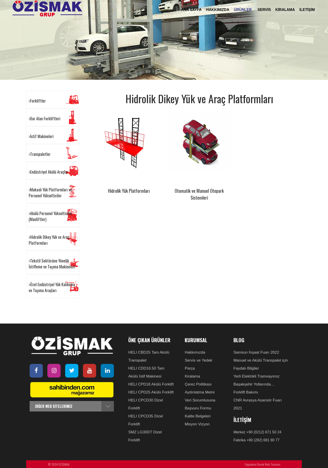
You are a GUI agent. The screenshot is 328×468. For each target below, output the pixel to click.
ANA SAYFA (191, 10)
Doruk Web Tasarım (268, 464)
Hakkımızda (195, 352)
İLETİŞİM (307, 10)
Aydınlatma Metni (200, 392)
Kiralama (192, 376)
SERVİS (264, 10)
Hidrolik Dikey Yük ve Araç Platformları (49, 240)
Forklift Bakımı (245, 392)
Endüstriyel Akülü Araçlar (48, 172)
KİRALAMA (285, 10)
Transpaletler (40, 154)
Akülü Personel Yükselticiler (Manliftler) (50, 216)
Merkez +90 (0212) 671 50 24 (257, 432)
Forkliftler (37, 101)
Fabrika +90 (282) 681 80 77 (256, 440)
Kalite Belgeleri (197, 416)
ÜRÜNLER (243, 10)
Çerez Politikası (198, 384)
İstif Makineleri (41, 136)
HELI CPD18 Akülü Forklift (151, 384)
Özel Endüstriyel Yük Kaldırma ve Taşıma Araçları (52, 287)
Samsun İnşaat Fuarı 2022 (256, 352)
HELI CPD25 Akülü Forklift (151, 392)
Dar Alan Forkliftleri (44, 118)
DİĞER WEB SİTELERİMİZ (53, 406)
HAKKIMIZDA (217, 10)
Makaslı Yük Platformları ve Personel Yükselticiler (50, 192)
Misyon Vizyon (197, 424)
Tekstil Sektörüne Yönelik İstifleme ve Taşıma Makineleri (52, 264)
